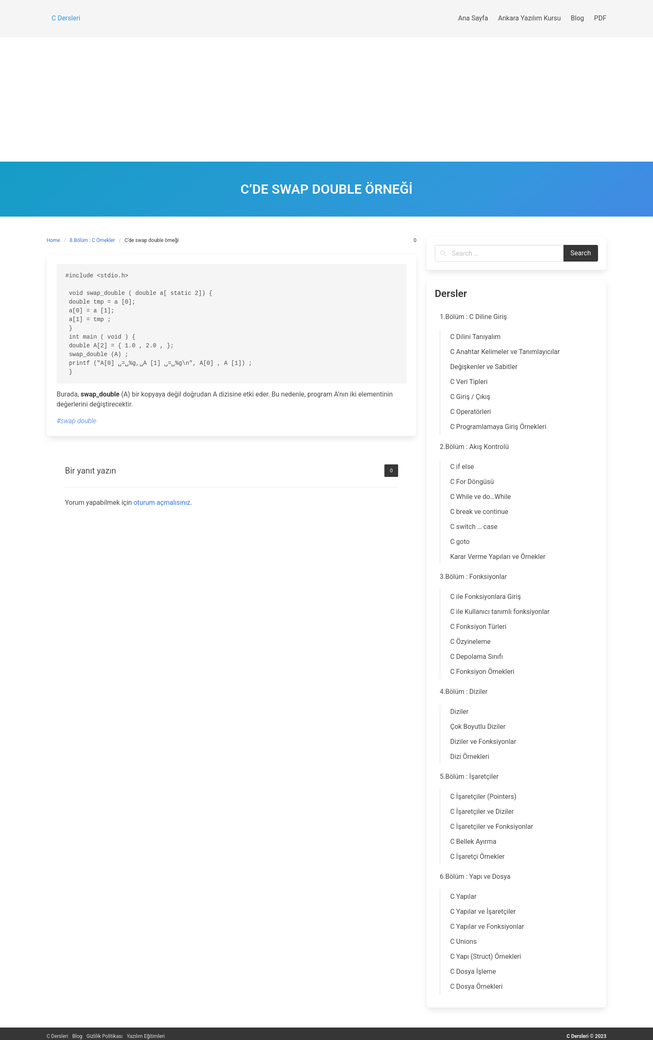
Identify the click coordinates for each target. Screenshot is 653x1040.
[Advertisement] (326, 99)
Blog (77, 1036)
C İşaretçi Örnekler (477, 856)
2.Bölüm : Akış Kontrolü (474, 447)
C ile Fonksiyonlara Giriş (485, 597)
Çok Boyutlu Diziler (478, 727)
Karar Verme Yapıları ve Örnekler (498, 557)
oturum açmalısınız (162, 502)
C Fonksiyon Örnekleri (482, 672)
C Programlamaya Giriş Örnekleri (498, 427)
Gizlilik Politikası (105, 1036)
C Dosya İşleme (473, 971)
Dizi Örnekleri (469, 757)
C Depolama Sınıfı (476, 657)
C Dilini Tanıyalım (475, 337)
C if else (462, 467)
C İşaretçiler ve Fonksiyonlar (491, 827)
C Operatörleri (470, 412)
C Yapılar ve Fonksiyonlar (487, 926)
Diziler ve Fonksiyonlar (483, 742)
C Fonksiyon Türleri (478, 627)
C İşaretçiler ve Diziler (482, 812)
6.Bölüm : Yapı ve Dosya (475, 876)
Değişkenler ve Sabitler (483, 367)
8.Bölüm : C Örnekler (92, 240)
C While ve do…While (480, 497)
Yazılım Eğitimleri (146, 1036)
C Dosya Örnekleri (476, 986)
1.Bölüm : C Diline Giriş (473, 317)
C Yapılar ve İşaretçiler (483, 911)
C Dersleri (57, 1036)
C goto (460, 542)
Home (53, 240)
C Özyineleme (470, 642)
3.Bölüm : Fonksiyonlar (473, 577)
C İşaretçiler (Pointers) (483, 797)
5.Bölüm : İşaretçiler (469, 777)
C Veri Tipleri (469, 382)
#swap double (76, 421)
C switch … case (473, 527)
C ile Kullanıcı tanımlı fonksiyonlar (500, 612)
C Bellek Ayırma (473, 841)
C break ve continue (479, 512)
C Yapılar (463, 896)
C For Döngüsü (472, 482)
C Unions (463, 941)
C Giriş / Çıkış (470, 397)
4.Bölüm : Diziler (464, 692)
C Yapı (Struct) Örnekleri (485, 956)
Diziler (459, 712)
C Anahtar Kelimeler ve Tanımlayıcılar (505, 352)
